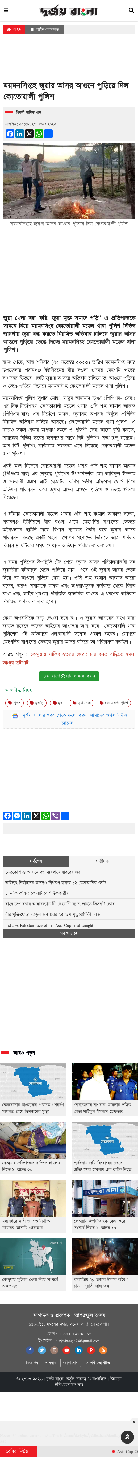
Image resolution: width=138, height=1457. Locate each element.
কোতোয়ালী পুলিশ (114, 703)
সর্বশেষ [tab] (36, 861)
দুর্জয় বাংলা (55, 1379)
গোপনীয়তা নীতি (97, 1363)
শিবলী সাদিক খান (28, 112)
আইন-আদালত (45, 29)
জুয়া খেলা (82, 703)
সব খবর (68, 934)
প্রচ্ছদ (14, 29)
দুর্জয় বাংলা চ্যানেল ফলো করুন (69, 676)
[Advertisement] (69, 59)
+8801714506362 (75, 1334)
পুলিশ (14, 703)
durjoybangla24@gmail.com (78, 1341)
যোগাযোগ (70, 1363)
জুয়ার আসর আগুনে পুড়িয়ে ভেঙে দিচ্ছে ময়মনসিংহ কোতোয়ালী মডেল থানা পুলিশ (69, 342)
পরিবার (50, 1363)
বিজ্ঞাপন (32, 1363)
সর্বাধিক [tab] (102, 861)
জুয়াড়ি (37, 703)
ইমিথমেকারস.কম (69, 1385)
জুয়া (58, 703)
